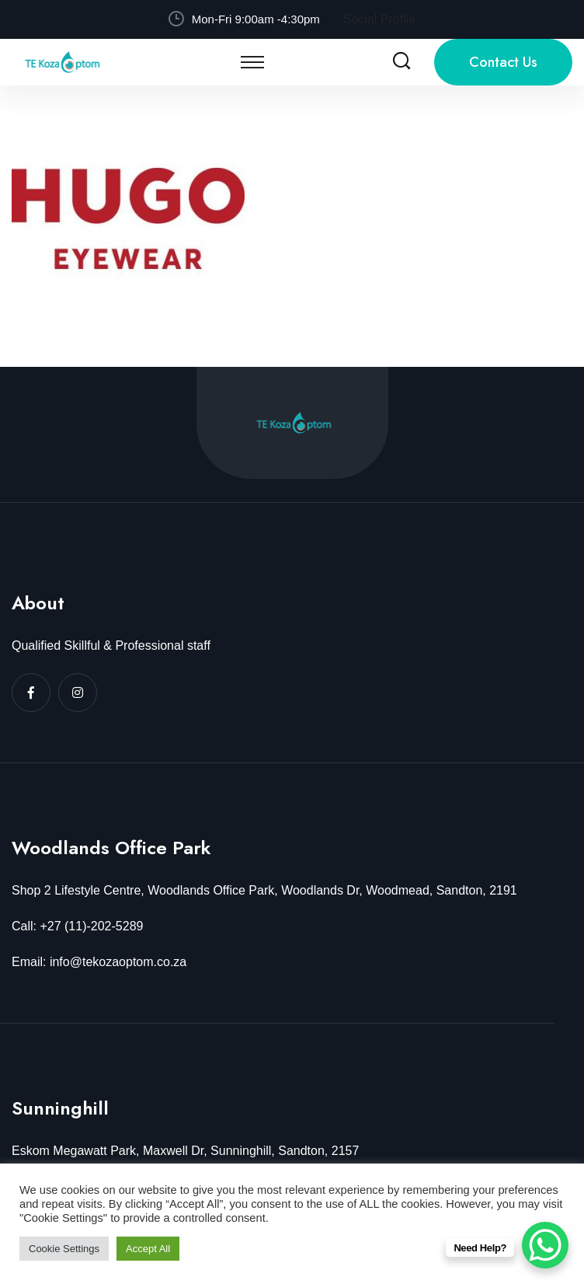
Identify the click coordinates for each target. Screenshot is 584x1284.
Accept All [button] (148, 1248)
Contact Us (503, 62)
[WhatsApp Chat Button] (545, 1245)
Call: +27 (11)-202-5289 (77, 926)
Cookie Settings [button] (64, 1248)
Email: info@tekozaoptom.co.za (99, 961)
